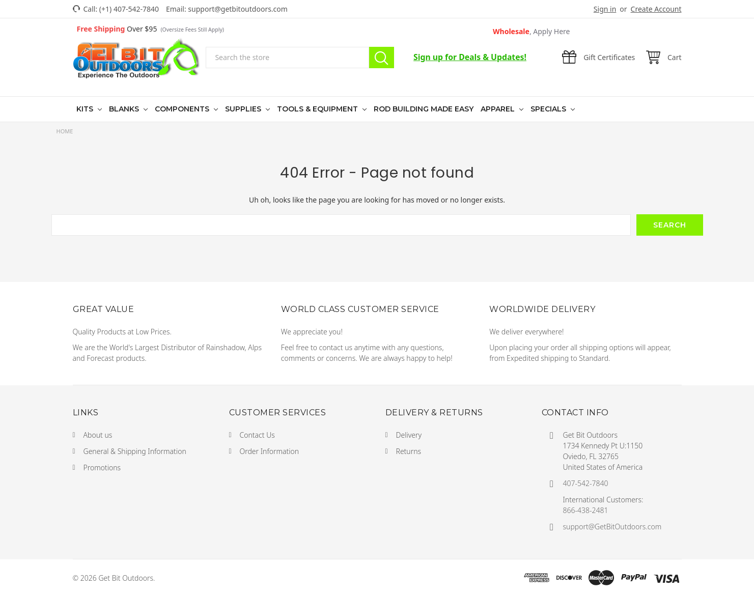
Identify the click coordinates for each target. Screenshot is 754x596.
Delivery (409, 435)
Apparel (499, 108)
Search (382, 57)
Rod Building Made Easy (423, 108)
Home (65, 131)
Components (183, 108)
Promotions (102, 467)
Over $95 (150, 29)
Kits (85, 108)
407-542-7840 (585, 483)
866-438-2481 (585, 510)
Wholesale (531, 31)
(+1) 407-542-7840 (129, 9)
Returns (409, 451)
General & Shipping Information (134, 451)
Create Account (656, 9)
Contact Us (257, 435)
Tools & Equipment (318, 108)
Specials (549, 108)
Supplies (244, 108)
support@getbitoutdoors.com (238, 9)
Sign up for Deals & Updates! (469, 57)
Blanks (125, 108)
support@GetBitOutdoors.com (612, 526)
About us (98, 435)
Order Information (269, 451)
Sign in (605, 9)
